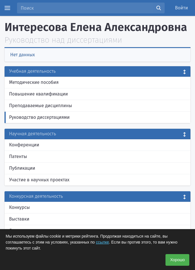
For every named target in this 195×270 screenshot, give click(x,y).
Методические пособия (34, 82)
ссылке (102, 242)
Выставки (19, 219)
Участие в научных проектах (39, 179)
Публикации (22, 168)
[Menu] (7, 8)
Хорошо (177, 259)
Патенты (18, 156)
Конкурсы (19, 207)
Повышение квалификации (38, 94)
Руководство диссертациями (39, 117)
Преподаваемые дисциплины (40, 105)
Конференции (24, 145)
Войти (181, 8)
